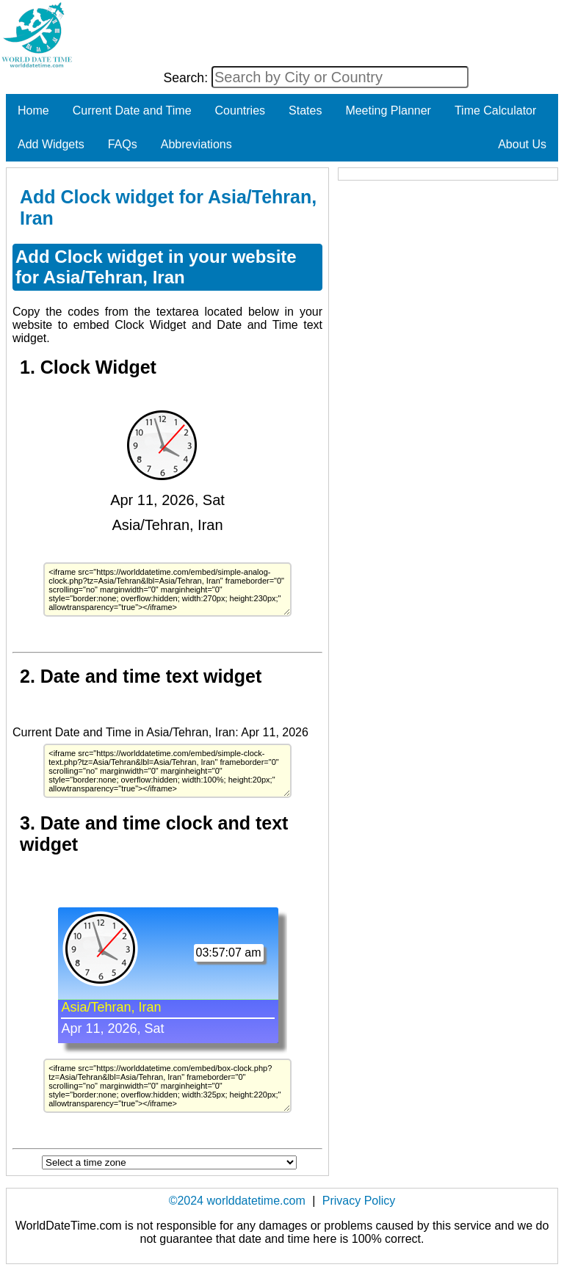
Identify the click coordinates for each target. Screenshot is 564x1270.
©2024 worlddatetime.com (237, 1200)
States (305, 110)
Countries (240, 110)
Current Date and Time (132, 110)
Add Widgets (51, 144)
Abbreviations (196, 144)
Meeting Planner (388, 110)
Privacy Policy (359, 1200)
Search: (187, 77)
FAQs (122, 144)
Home (33, 110)
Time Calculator (495, 110)
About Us (522, 144)
